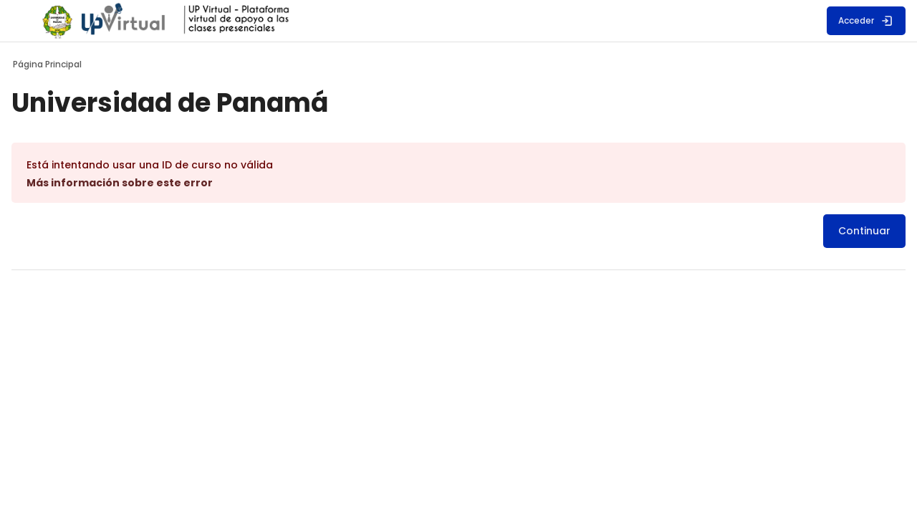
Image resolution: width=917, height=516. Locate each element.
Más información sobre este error (165, 183)
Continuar (818, 231)
